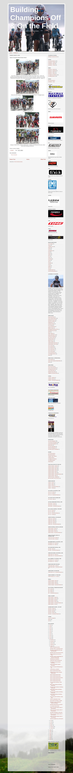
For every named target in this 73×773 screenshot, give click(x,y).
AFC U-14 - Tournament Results (53, 494)
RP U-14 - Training (51, 514)
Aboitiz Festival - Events (52, 528)
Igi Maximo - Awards (51, 69)
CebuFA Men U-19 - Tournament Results (55, 572)
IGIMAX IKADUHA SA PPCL (55, 647)
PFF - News (50, 590)
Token (49, 245)
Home (11, 52)
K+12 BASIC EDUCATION (54, 706)
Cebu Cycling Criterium (52, 318)
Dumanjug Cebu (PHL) (52, 369)
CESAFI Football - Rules (52, 471)
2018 (50, 626)
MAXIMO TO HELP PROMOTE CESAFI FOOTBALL (55, 702)
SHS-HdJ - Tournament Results (53, 613)
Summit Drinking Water (52, 271)
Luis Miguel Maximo (51, 76)
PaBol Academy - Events (52, 598)
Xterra (49, 355)
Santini (49, 254)
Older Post (43, 159)
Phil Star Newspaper (51, 447)
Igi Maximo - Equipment (52, 70)
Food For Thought (51, 618)
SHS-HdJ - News (51, 611)
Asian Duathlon (50, 359)
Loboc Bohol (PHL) (51, 370)
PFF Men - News (51, 548)
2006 (50, 734)
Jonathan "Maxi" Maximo (52, 456)
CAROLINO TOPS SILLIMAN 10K (56, 660)
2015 (50, 631)
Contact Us (16, 52)
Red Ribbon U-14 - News (52, 544)
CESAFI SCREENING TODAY (55, 699)
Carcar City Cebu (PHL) (52, 367)
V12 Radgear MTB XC (52, 353)
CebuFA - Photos (51, 485)
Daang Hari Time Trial (52, 319)
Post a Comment (14, 154)
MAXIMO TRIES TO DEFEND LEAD (56, 648)
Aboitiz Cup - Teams (51, 522)
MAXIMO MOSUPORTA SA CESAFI (56, 704)
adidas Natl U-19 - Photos (52, 554)
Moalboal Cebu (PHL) (52, 371)
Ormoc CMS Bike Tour (52, 334)
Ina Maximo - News (51, 81)
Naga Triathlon (50, 333)
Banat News (50, 445)
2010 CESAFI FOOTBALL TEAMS (56, 700)
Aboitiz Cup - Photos (51, 521)
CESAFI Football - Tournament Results (54, 474)
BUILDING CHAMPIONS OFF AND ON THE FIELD (56, 651)
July (51, 720)
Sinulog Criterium (51, 338)
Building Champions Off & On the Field (35, 18)
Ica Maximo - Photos (51, 65)
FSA (49, 256)
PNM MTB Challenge (51, 336)
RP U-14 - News (51, 511)
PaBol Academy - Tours (52, 604)
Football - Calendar (51, 377)
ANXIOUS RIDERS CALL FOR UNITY (56, 718)
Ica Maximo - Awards (51, 62)
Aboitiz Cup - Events (51, 518)
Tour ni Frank (50, 345)
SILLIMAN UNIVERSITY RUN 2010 (56, 712)
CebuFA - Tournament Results (53, 486)
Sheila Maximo (50, 461)
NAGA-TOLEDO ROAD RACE (55, 670)
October (51, 642)
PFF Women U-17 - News (52, 561)
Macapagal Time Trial (51, 330)
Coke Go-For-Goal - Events (53, 537)
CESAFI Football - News (52, 468)
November (52, 641)
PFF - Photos (50, 591)
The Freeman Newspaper (52, 442)
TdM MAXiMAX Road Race (53, 342)
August (51, 645)
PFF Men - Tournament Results (53, 550)
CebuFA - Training (51, 487)
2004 (50, 737)
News (49, 619)
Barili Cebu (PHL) (51, 366)
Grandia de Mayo (51, 323)
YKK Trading (50, 243)
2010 (50, 638)
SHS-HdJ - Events (51, 609)
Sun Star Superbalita (51, 446)
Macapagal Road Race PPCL (53, 329)
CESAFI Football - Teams (52, 472)
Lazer (49, 249)
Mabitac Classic (51, 327)
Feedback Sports (51, 269)
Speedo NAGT (50, 340)
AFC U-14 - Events (51, 492)
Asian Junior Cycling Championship (54, 360)
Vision (49, 257)
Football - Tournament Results (53, 380)
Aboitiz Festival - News (52, 529)
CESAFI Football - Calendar (53, 465)
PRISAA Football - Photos (52, 583)
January (51, 728)
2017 (50, 628)
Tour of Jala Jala (51, 351)
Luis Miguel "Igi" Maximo (52, 74)
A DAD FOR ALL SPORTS (54, 669)
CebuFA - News (51, 483)
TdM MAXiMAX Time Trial (52, 344)
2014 (50, 632)
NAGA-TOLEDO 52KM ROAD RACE (56, 677)
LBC (49, 261)
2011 (50, 637)
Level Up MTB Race (51, 326)
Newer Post (12, 159)
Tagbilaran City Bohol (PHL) (53, 373)
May (51, 723)
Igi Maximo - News (51, 72)
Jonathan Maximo (51, 457)
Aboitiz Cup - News (51, 520)
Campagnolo (50, 250)
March (51, 725)
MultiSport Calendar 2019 (52, 56)
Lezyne (49, 265)
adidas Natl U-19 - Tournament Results (54, 555)
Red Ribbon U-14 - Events (52, 543)
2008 (50, 731)
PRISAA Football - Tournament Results (54, 584)
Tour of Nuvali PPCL (51, 352)
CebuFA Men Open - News (52, 565)
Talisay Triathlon (51, 341)
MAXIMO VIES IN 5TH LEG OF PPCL (56, 652)
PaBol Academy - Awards (52, 597)
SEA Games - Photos (51, 504)
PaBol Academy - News (52, 600)
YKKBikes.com (50, 246)
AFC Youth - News (51, 499)
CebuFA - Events (51, 482)
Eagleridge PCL (51, 322)
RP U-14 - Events (51, 510)
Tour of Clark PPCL (51, 349)
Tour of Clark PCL (51, 348)
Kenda (49, 253)
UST (49, 620)
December (52, 639)
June (51, 722)
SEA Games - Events (51, 503)
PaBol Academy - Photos (52, 601)
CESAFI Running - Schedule (53, 476)
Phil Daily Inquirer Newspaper (53, 449)
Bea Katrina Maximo (51, 80)
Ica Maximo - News (51, 63)
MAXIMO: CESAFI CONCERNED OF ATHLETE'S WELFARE (56, 657)
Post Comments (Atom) (18, 161)
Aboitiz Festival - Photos (52, 531)
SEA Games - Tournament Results (54, 506)
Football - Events (51, 378)
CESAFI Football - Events (52, 467)
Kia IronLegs (50, 325)
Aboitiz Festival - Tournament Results (54, 532)
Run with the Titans (51, 337)
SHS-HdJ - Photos (51, 612)
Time (49, 268)
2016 (50, 629)
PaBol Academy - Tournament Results (54, 602)
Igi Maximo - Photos (51, 73)
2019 (50, 625)
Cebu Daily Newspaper (52, 443)
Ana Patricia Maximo (51, 453)
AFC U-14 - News (51, 493)
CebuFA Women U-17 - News (53, 576)
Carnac (49, 260)
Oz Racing (50, 258)
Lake (49, 264)
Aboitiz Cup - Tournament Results (54, 524)
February (52, 726)
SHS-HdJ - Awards (51, 608)
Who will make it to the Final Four (54, 478)
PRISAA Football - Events (52, 580)
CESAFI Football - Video (52, 475)
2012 (50, 635)
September (52, 644)
